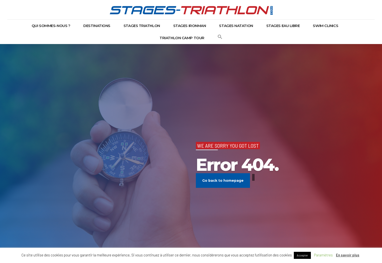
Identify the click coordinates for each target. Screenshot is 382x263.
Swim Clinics (325, 25)
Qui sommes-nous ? (51, 25)
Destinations (96, 25)
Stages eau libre (283, 25)
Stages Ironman (189, 25)
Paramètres (323, 255)
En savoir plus (347, 255)
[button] (220, 38)
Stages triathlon (142, 25)
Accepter (302, 255)
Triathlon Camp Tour (182, 38)
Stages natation (236, 25)
